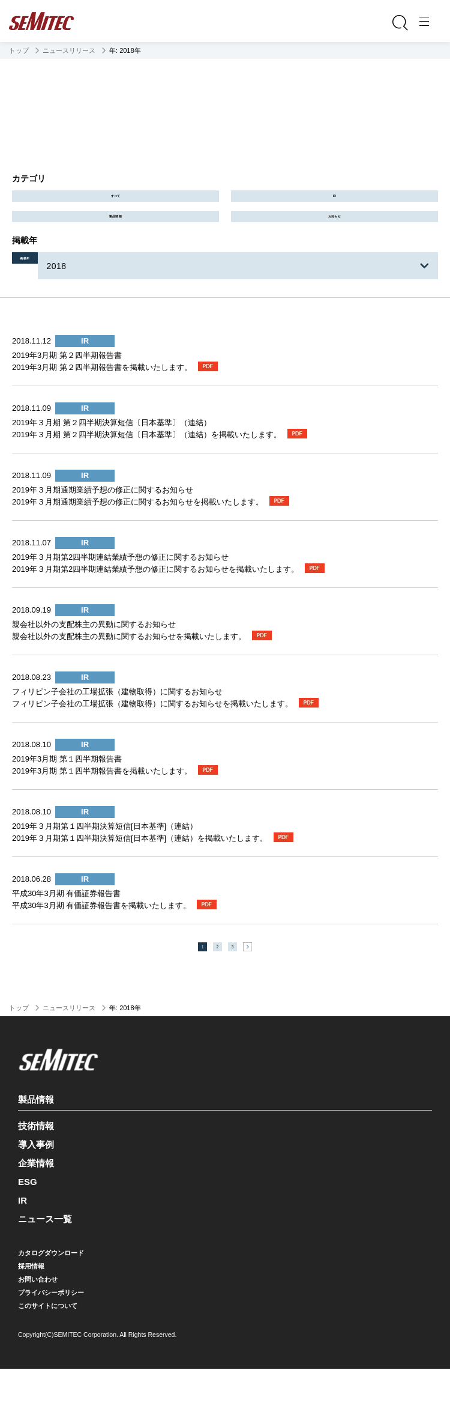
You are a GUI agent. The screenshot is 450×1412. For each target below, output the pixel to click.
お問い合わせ (38, 1322)
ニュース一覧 (45, 1262)
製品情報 (116, 240)
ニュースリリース (69, 50)
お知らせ (335, 240)
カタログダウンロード (51, 1296)
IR (334, 204)
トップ (19, 50)
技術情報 (36, 1169)
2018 (91, 297)
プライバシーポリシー (51, 1335)
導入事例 (36, 1188)
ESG (27, 1225)
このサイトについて (47, 1349)
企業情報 (36, 1206)
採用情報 (31, 1309)
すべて (115, 204)
